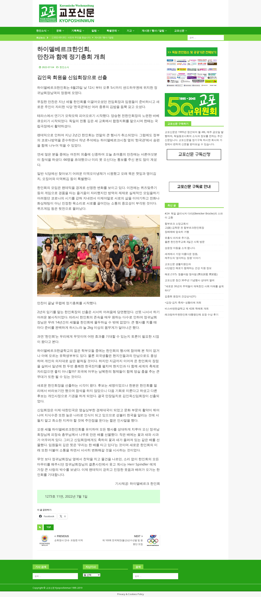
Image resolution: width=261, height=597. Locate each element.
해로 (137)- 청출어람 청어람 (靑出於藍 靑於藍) (191, 274)
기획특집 (76, 30)
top (48, 527)
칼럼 (94, 30)
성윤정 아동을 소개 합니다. (180, 248)
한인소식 (41, 30)
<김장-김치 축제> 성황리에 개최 (183, 302)
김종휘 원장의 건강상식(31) (180, 296)
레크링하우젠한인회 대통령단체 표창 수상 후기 (191, 314)
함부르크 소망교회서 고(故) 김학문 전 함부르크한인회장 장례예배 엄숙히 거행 (184, 227)
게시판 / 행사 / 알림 (153, 30)
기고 (129, 30)
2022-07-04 (48, 67)
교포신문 (179, 30)
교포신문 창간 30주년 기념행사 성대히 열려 (189, 280)
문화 (58, 30)
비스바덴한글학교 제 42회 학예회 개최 (187, 308)
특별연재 (112, 30)
